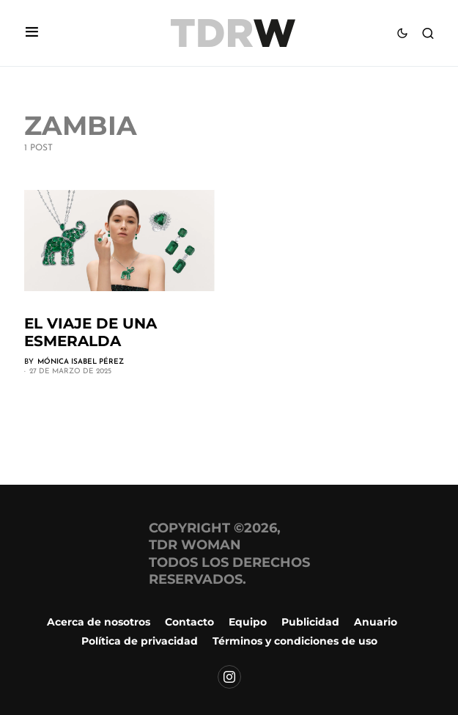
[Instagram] (229, 677)
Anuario (375, 621)
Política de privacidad (139, 641)
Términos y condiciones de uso (295, 641)
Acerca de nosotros (98, 621)
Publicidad (310, 621)
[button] (32, 33)
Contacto (189, 621)
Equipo (248, 621)
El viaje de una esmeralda (90, 332)
